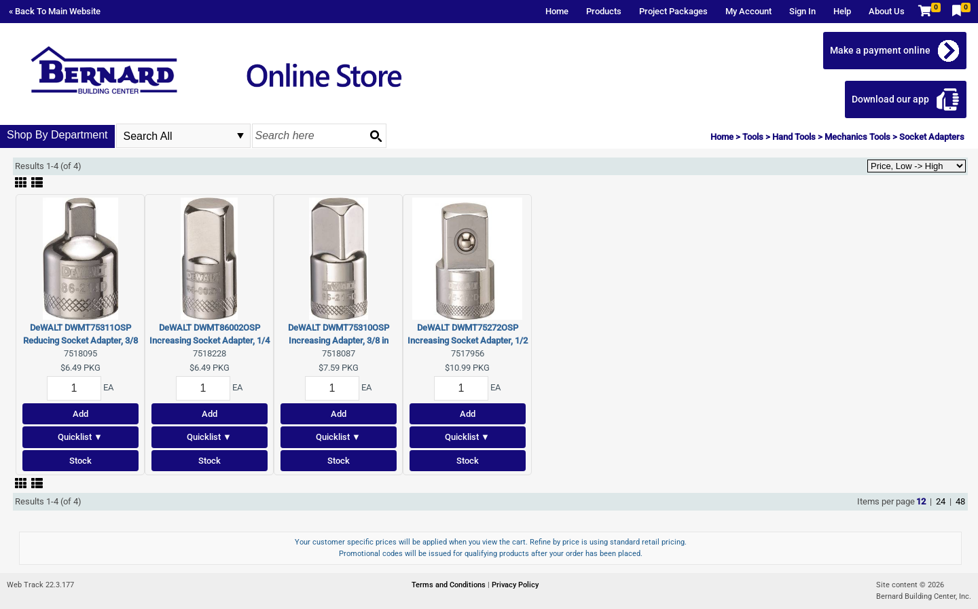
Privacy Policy (515, 584)
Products (603, 11)
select (240, 135)
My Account (748, 11)
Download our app (891, 99)
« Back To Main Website (55, 11)
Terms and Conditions (450, 584)
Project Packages (673, 11)
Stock (80, 461)
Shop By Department (57, 135)
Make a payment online (881, 50)
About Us (887, 11)
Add (80, 414)
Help (842, 11)
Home (556, 11)
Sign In (802, 11)
